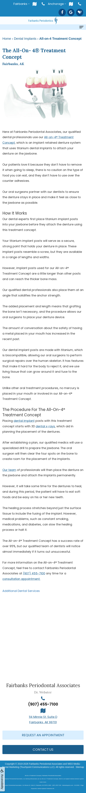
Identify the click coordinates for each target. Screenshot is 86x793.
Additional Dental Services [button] (21, 591)
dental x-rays (45, 426)
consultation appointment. (21, 579)
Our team (9, 470)
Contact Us (43, 749)
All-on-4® (51, 137)
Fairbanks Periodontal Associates (45, 764)
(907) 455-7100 (34, 573)
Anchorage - (61, 4)
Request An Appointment (43, 735)
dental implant (24, 421)
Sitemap (80, 767)
